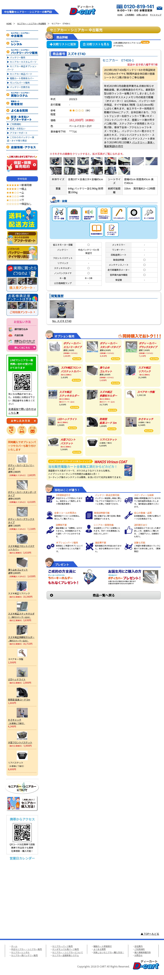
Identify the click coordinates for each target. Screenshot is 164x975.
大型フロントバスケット (20, 742)
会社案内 (138, 946)
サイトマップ (155, 14)
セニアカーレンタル (20, 952)
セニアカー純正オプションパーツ (21, 68)
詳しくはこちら (22, 347)
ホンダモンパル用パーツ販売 (65, 949)
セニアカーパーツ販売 (62, 946)
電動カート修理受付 (102, 946)
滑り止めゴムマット (18, 569)
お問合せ (138, 955)
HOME (120, 14)
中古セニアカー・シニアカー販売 (26, 949)
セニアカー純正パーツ (21, 73)
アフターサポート (19, 132)
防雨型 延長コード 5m (19, 699)
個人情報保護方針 (142, 952)
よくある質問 (99, 949)
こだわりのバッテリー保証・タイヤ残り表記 (20, 139)
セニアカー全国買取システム (65, 955)
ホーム (14, 946)
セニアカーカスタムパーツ (23, 61)
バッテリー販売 (17, 57)
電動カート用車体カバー (22, 78)
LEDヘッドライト (16, 679)
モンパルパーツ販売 (20, 82)
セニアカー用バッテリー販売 (24, 955)
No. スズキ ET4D (61, 321)
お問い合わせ (142, 14)
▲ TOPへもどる (150, 934)
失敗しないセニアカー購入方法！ (108, 952)
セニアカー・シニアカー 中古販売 (31, 23)
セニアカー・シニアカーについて (67, 952)
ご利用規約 (129, 14)
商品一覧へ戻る (104, 595)
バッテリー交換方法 (20, 87)
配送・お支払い (17, 128)
